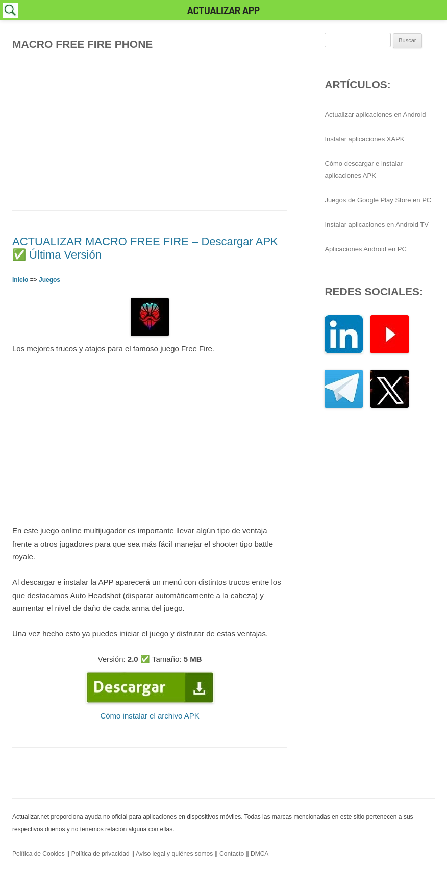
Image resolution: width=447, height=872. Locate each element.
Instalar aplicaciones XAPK (364, 139)
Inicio (20, 280)
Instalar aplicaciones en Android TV (377, 224)
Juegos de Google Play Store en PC (378, 200)
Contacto (231, 853)
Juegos (49, 280)
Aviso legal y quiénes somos (174, 853)
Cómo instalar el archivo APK (149, 715)
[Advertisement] (149, 127)
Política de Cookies (38, 853)
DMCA (259, 853)
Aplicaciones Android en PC (365, 249)
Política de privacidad (100, 853)
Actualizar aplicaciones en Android (375, 114)
